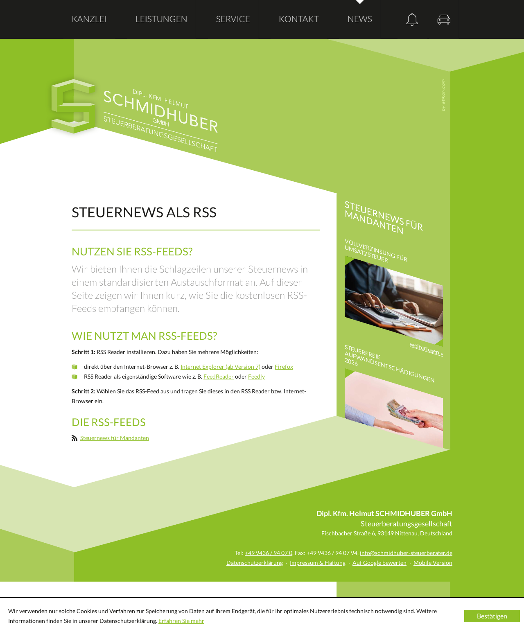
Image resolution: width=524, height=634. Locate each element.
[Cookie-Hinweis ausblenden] (492, 616)
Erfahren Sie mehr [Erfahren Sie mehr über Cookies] (181, 620)
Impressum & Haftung (318, 562)
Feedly (256, 376)
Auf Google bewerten (379, 562)
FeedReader (218, 376)
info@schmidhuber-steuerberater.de (406, 552)
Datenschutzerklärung (254, 562)
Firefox (284, 366)
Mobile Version (432, 562)
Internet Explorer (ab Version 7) (220, 366)
